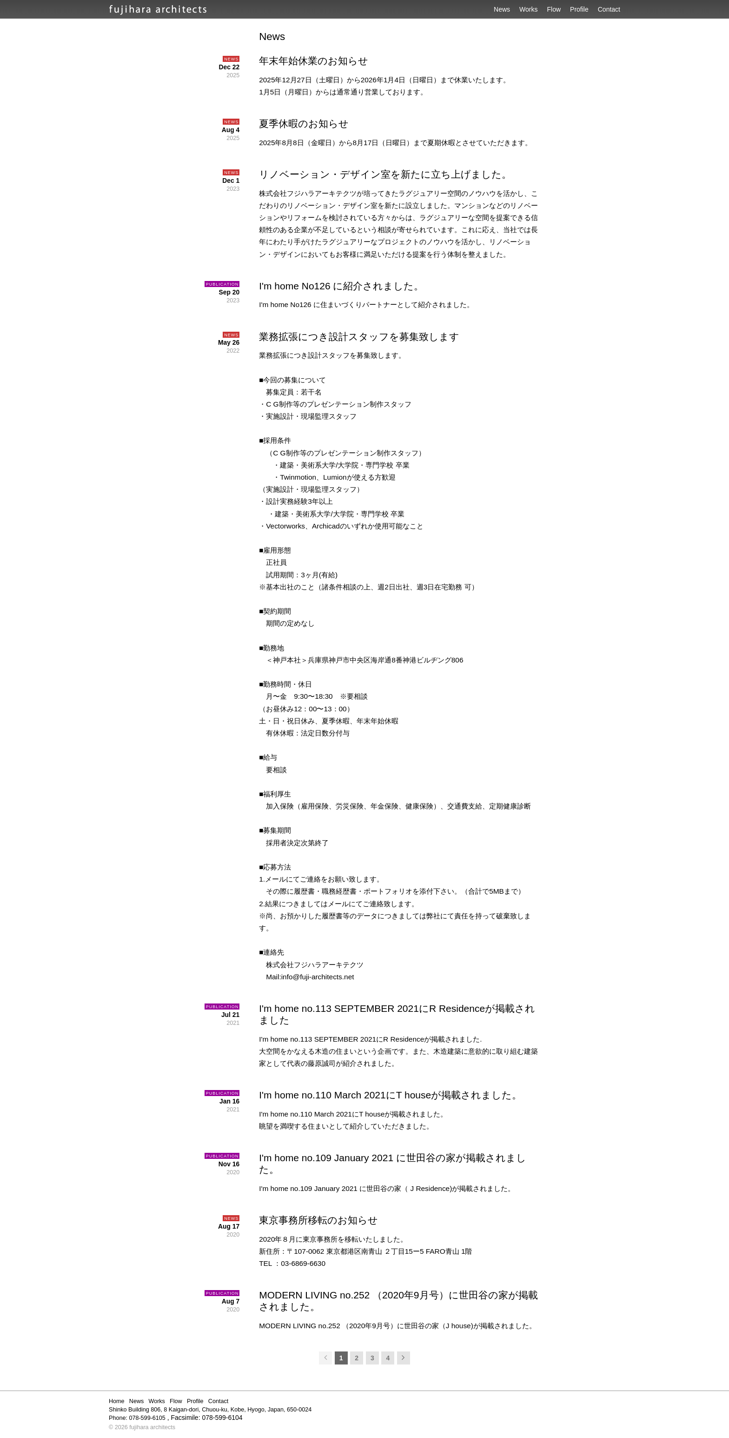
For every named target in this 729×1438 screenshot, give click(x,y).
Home (117, 1401)
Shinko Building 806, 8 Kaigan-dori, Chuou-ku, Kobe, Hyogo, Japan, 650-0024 (210, 1409)
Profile (579, 9)
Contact (609, 9)
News (502, 9)
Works (528, 9)
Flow (554, 9)
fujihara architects (152, 1427)
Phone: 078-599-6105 (137, 1418)
